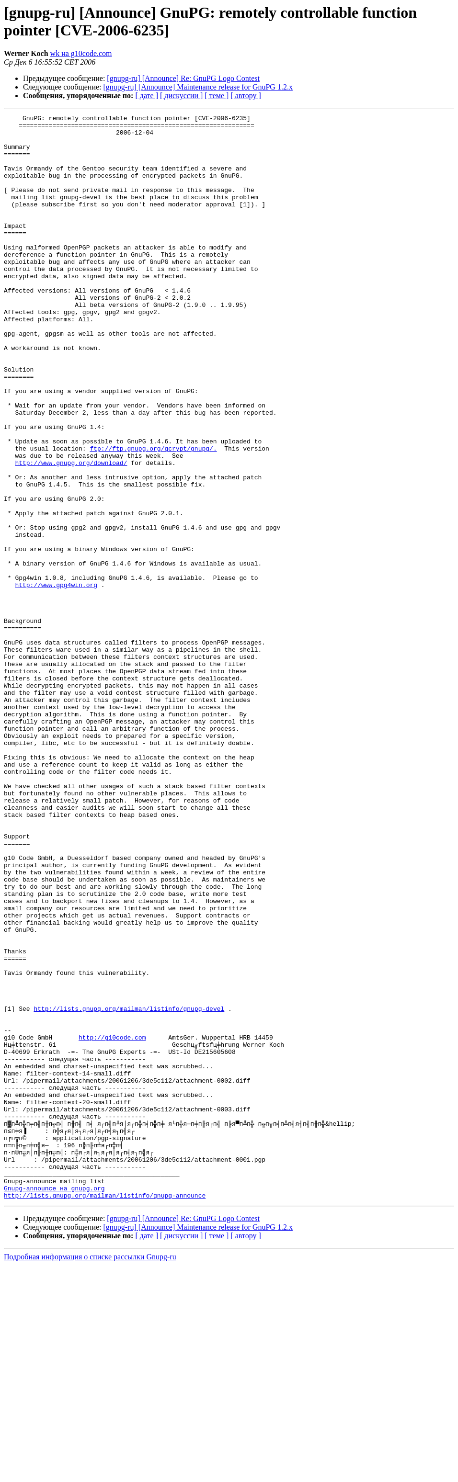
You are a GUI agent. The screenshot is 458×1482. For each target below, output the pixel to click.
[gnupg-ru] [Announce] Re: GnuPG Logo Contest (183, 78)
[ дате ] (146, 95)
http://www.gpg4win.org (56, 679)
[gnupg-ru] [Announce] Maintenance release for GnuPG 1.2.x (198, 87)
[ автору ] (245, 95)
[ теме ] (217, 95)
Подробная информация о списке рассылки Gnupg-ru (90, 1474)
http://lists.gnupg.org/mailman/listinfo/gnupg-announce (105, 1412)
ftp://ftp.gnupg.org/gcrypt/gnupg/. (153, 515)
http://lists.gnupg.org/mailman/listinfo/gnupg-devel (129, 1188)
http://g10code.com (112, 1222)
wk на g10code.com (81, 53)
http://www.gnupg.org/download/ (71, 533)
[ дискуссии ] (181, 95)
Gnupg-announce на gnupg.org (54, 1403)
